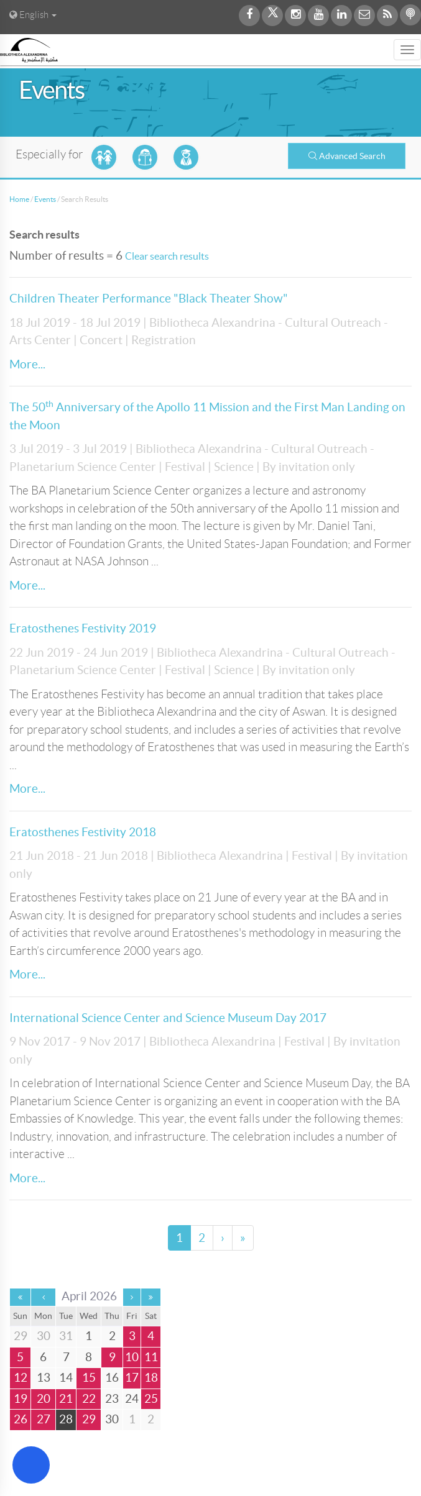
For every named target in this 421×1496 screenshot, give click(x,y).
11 (151, 1357)
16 (112, 1377)
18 (151, 1377)
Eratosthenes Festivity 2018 (82, 832)
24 (132, 1398)
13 (43, 1377)
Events (45, 199)
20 (43, 1398)
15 (89, 1377)
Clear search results (167, 256)
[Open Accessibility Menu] (31, 1465)
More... (27, 364)
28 (66, 1419)
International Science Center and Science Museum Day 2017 (167, 1017)
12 (20, 1377)
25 (151, 1398)
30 (112, 1419)
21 (66, 1398)
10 (132, 1357)
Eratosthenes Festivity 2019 (82, 628)
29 (89, 1419)
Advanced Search (347, 156)
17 (132, 1377)
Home (19, 199)
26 (20, 1419)
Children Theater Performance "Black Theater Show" (148, 298)
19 (20, 1398)
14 (66, 1377)
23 (112, 1398)
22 (89, 1398)
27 (43, 1419)
